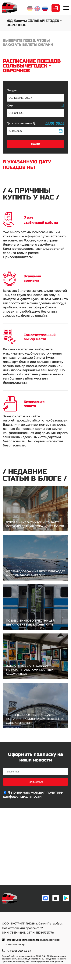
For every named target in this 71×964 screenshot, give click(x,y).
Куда (10, 105)
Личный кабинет (55, 8)
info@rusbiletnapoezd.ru (23, 939)
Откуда (11, 90)
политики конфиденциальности (33, 794)
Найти (35, 144)
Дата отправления (21, 123)
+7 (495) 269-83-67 (18, 950)
